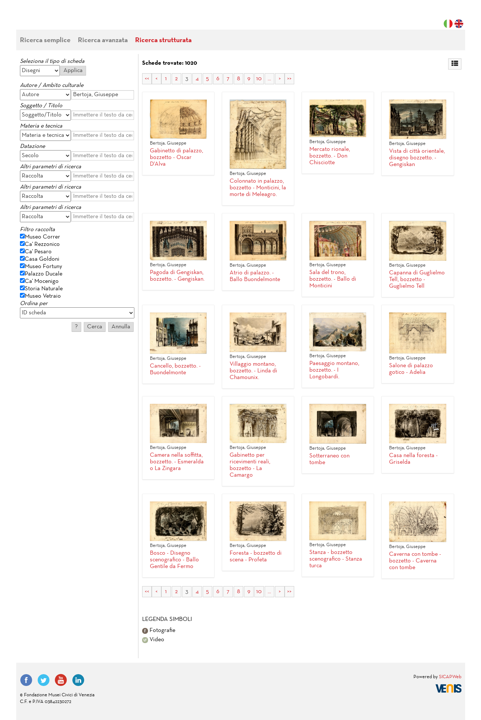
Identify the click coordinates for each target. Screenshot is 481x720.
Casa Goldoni (42, 259)
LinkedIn (78, 680)
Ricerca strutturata (163, 40)
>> (289, 78)
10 (259, 78)
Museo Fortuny (43, 266)
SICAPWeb (450, 677)
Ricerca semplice (45, 40)
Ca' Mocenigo (42, 281)
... (269, 78)
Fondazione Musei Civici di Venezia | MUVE (50, 18)
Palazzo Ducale (43, 274)
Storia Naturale (44, 288)
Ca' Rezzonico (42, 244)
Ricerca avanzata (103, 40)
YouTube (61, 680)
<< (147, 78)
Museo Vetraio (43, 296)
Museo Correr (42, 237)
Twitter (43, 680)
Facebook (26, 680)
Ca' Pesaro (38, 251)
